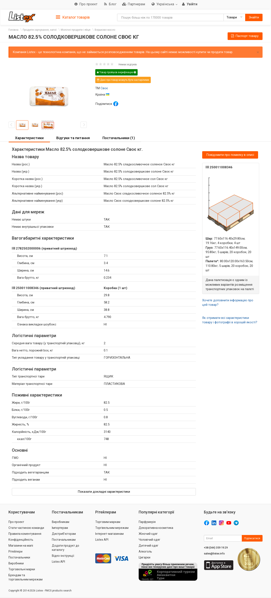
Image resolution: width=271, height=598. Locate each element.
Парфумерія (147, 522)
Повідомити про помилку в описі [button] (230, 155)
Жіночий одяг (148, 533)
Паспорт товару (245, 36)
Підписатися (252, 538)
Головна (13, 29)
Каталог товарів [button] (73, 17)
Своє (104, 88)
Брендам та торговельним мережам (25, 577)
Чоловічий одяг (149, 539)
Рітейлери (15, 551)
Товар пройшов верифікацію (116, 72)
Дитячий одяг (148, 545)
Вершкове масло (105, 29)
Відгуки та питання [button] (73, 138)
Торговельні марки (21, 569)
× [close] (258, 52)
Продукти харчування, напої (40, 29)
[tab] (73, 17)
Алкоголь (145, 551)
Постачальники (19, 557)
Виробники (16, 563)
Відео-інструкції (63, 555)
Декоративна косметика (156, 527)
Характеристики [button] (29, 138)
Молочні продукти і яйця (75, 29)
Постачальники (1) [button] (118, 138)
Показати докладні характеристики (104, 492)
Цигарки (144, 557)
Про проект (16, 522)
